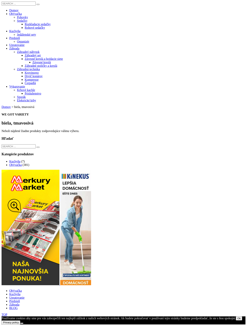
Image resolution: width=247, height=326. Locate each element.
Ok (239, 318)
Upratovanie (17, 297)
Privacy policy (11, 322)
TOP (4, 314)
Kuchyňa (14, 161)
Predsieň (14, 301)
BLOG (13, 308)
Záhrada (14, 304)
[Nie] (21, 323)
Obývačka (15, 164)
